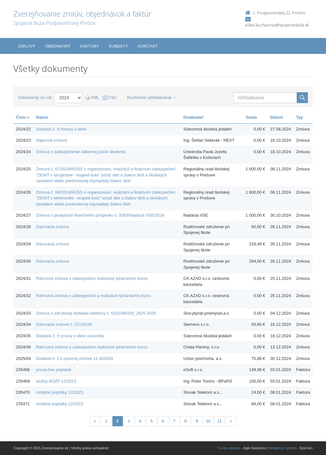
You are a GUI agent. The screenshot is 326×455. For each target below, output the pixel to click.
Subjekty (118, 46)
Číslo (22, 117)
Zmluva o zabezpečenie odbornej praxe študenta (80, 151)
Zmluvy (26, 46)
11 (219, 421)
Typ (299, 117)
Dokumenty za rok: (35, 97)
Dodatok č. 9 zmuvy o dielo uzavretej (69, 335)
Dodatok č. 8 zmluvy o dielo (61, 129)
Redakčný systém (282, 448)
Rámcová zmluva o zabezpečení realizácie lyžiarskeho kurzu (91, 278)
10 (208, 421)
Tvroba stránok (228, 448)
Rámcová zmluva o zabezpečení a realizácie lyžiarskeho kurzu (93, 295)
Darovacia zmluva (52, 226)
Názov (42, 117)
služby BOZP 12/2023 (56, 381)
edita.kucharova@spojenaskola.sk (277, 25)
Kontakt (148, 46)
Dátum (276, 117)
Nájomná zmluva (51, 140)
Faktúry (89, 46)
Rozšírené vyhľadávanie (151, 97)
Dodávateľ (193, 117)
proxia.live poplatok (53, 369)
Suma (251, 117)
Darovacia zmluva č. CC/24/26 (64, 324)
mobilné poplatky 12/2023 (59, 392)
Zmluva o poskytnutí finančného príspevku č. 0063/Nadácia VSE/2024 (100, 215)
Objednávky (58, 46)
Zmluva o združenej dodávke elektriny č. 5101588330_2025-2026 (96, 313)
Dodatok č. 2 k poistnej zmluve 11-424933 (74, 358)
